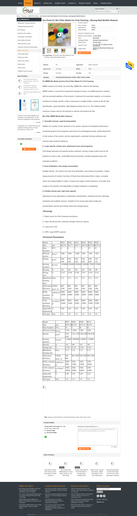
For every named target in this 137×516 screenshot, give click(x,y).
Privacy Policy (31, 514)
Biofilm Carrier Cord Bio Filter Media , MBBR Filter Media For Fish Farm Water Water (97, 472)
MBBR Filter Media (33, 16)
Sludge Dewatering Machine (25, 26)
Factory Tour (47, 3)
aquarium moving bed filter (54, 417)
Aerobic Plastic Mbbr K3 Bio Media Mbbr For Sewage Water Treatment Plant (81, 472)
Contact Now (85, 53)
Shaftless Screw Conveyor (25, 71)
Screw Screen (22, 67)
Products (28, 3)
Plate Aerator (21, 64)
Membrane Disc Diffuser (24, 33)
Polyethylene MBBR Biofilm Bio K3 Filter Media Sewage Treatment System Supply (30, 506)
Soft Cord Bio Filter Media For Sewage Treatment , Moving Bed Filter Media (31, 81)
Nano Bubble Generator (24, 40)
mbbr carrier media (85, 417)
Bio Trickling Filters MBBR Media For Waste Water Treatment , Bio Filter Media (66, 472)
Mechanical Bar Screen (24, 43)
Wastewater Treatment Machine (26, 23)
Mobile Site (100, 502)
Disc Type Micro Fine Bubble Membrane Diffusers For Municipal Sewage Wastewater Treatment (82, 501)
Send (99, 492)
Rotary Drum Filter (23, 57)
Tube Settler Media (23, 54)
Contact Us (72, 3)
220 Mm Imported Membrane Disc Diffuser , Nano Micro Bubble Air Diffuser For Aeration (82, 490)
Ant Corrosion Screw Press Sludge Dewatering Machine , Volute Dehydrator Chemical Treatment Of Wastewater (55, 507)
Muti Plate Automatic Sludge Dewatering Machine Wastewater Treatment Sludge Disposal (56, 490)
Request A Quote (85, 3)
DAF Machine (21, 30)
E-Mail (99, 499)
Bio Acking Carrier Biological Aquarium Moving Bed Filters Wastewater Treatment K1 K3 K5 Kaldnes (30, 490)
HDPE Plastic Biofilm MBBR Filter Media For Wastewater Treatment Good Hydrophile (30, 501)
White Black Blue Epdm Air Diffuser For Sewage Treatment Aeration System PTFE (82, 506)
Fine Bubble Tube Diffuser (25, 37)
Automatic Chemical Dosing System (28, 47)
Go (119, 11)
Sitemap (104, 499)
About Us (37, 3)
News (95, 3)
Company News (105, 3)
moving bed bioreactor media (71, 417)
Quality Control (60, 3)
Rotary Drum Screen (23, 61)
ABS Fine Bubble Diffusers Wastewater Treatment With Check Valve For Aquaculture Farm (82, 495)
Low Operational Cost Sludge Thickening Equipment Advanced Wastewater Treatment (54, 501)
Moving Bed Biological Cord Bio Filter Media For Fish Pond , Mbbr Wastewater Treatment (112, 472)
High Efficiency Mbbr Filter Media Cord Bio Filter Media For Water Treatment (50, 472)
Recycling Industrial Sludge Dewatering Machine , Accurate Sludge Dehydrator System (56, 495)
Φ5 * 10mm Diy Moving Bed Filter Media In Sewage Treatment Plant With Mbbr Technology (30, 495)
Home (20, 3)
